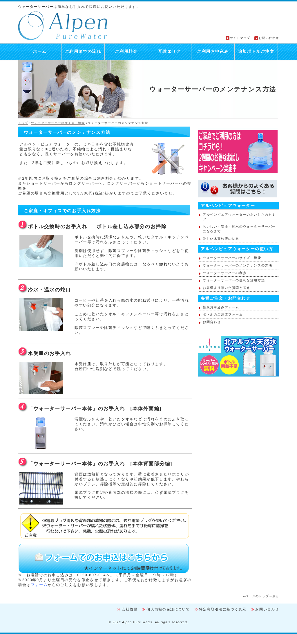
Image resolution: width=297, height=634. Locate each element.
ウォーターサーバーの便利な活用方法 (234, 280)
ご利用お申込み (213, 51)
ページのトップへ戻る (262, 596)
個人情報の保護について (168, 609)
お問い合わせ (269, 37)
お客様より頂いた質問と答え (226, 287)
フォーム (39, 585)
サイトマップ (240, 37)
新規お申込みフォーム (221, 307)
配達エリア (169, 51)
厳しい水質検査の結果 (221, 238)
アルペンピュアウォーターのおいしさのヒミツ (239, 217)
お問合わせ (212, 322)
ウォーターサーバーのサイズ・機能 (58, 123)
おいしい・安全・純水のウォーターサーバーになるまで (239, 229)
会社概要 (129, 609)
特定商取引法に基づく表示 (222, 609)
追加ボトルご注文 (256, 51)
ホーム (40, 51)
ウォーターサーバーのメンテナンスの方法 (237, 265)
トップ (23, 123)
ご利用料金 (126, 51)
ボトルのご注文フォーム (223, 314)
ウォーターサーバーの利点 (225, 273)
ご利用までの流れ (83, 51)
